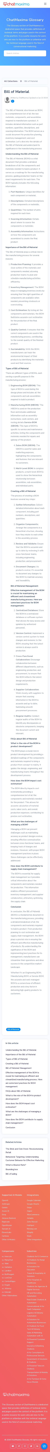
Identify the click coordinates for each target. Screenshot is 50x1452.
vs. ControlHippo (8, 1281)
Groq (4, 1214)
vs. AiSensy (6, 1288)
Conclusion (10, 1127)
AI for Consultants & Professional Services (35, 1354)
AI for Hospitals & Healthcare (34, 1281)
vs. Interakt (6, 1292)
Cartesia (5, 1236)
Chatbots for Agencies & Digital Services (37, 1288)
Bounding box (12, 1169)
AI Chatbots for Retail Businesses (36, 1261)
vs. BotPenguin (8, 1274)
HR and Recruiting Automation (34, 1294)
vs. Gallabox (7, 1267)
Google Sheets (33, 1204)
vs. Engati (6, 1285)
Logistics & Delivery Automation (35, 1314)
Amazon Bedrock (9, 1218)
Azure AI (5, 1211)
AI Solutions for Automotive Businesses (36, 1321)
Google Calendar (34, 1200)
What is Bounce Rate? (16, 1165)
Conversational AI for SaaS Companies (35, 1308)
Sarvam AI (6, 1229)
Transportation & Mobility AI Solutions (37, 1374)
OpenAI (5, 1200)
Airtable (30, 1218)
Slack (29, 1236)
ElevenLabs (6, 1232)
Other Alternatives (9, 1295)
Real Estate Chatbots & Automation (36, 1301)
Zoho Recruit (32, 1222)
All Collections (11, 81)
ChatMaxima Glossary (20, 1440)
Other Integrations (34, 1239)
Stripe (29, 1207)
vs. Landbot (6, 1270)
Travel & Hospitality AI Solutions (36, 1275)
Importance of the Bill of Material (21, 1054)
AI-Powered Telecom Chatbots (35, 1367)
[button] (44, 1446)
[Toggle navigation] (45, 4)
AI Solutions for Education (33, 1268)
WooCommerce (33, 1214)
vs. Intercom (7, 1256)
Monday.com (32, 1229)
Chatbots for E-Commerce (37, 1256)
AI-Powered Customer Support (36, 1341)
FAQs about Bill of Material (18, 1091)
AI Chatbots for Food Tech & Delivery (35, 1327)
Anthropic (6, 1204)
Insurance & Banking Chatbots (35, 1347)
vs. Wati (5, 1263)
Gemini (4, 1207)
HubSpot (30, 1225)
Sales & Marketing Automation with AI (35, 1334)
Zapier (29, 1211)
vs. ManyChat (7, 1260)
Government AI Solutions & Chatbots (37, 1360)
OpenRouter (7, 1225)
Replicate (6, 1222)
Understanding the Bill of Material (21, 1050)
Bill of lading (11, 1174)
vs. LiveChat (7, 1278)
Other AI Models (8, 1239)
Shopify (30, 1232)
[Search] (25, 53)
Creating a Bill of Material (17, 1063)
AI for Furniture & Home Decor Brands (36, 1380)
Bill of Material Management (19, 1068)
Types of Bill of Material (17, 1059)
